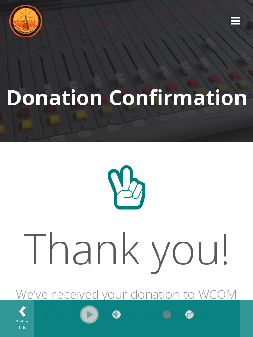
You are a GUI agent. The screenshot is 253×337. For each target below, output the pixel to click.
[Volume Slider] (153, 315)
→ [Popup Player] (189, 314)
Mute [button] (116, 314)
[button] (89, 314)
